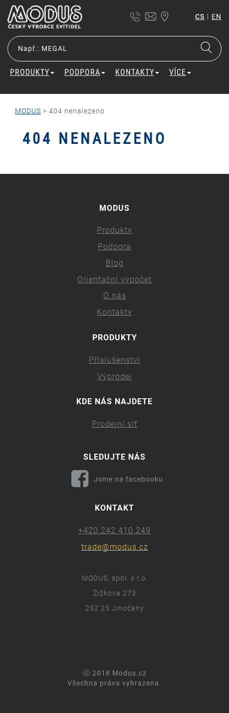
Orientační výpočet (114, 279)
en (217, 16)
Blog (115, 263)
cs (200, 16)
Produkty (32, 72)
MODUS (28, 111)
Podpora (84, 72)
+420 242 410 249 (114, 530)
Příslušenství (114, 360)
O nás (114, 295)
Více (180, 72)
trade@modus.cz (114, 547)
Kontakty (137, 72)
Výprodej (114, 376)
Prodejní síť (114, 424)
